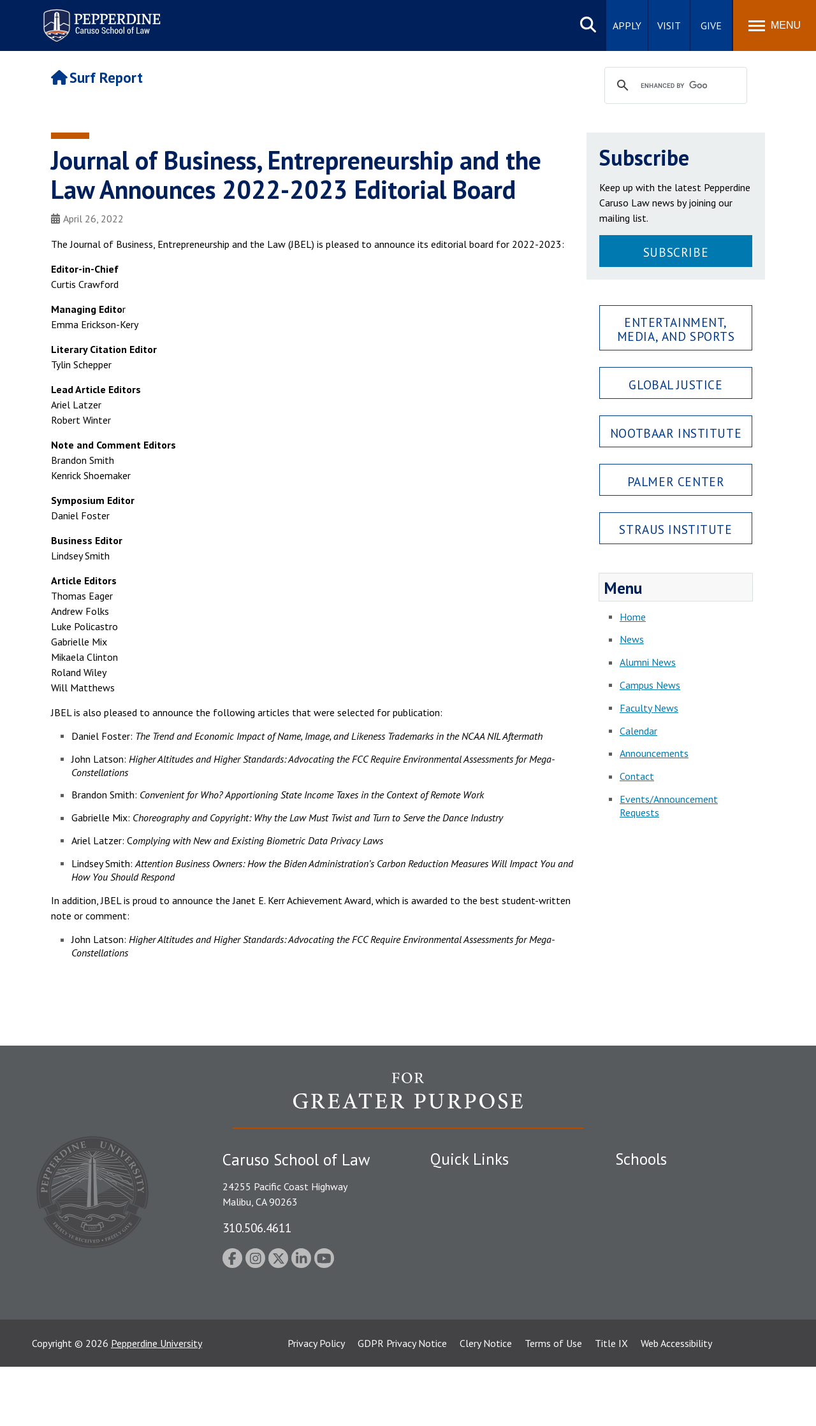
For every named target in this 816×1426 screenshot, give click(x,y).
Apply (627, 25)
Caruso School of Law (662, 1205)
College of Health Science (671, 1307)
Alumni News (648, 662)
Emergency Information (480, 1227)
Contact (637, 776)
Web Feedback (460, 1351)
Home (633, 616)
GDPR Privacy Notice (402, 1402)
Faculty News (649, 708)
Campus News (650, 685)
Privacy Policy (316, 1402)
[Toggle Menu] (774, 25)
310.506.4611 (256, 1227)
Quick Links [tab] (469, 1159)
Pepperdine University (156, 1402)
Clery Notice (486, 1402)
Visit (669, 25)
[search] (674, 86)
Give (711, 25)
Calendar (638, 730)
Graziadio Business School (670, 1227)
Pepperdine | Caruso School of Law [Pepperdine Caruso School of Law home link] (99, 17)
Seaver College (647, 1183)
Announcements (654, 753)
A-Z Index (450, 1329)
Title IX (611, 1402)
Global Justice (675, 385)
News (632, 639)
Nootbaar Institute (675, 433)
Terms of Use (553, 1402)
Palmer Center (676, 481)
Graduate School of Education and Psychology (688, 1256)
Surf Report (97, 77)
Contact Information (475, 1271)
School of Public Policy (664, 1285)
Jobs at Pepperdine (470, 1249)
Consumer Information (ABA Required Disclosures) (490, 1301)
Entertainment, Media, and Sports (676, 328)
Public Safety (458, 1183)
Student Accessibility (474, 1205)
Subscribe (675, 252)
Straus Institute (675, 529)
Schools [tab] (641, 1159)
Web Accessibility (676, 1402)
